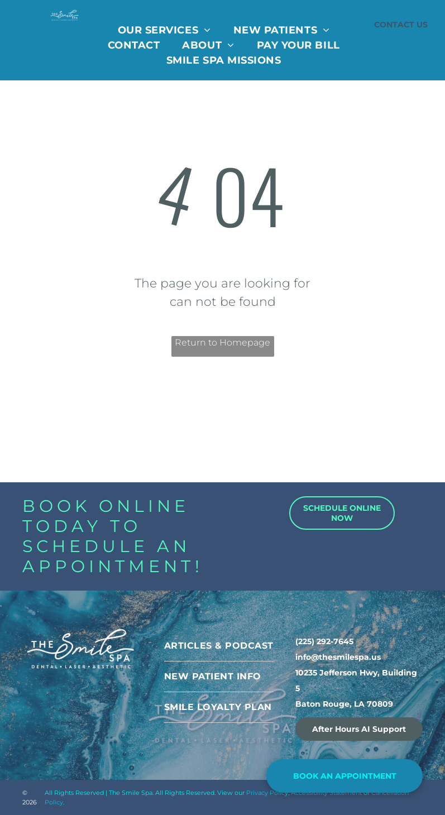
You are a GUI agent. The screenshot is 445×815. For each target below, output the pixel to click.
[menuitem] (164, 30)
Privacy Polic (265, 793)
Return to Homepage (222, 342)
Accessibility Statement (326, 793)
